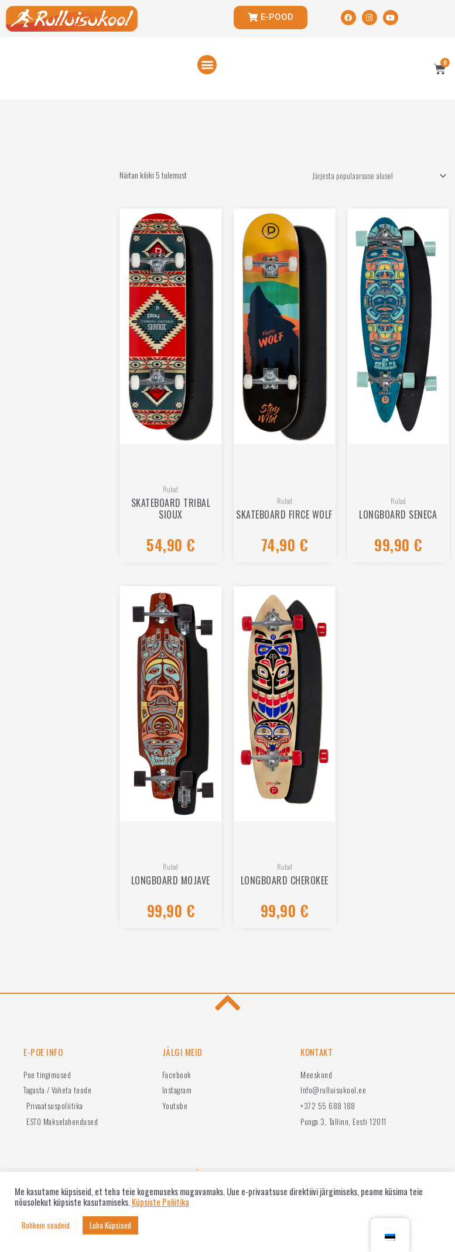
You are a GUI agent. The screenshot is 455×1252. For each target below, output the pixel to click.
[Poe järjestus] (377, 176)
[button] (207, 64)
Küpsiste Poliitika (160, 1202)
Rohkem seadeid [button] (46, 1225)
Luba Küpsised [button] (110, 1225)
